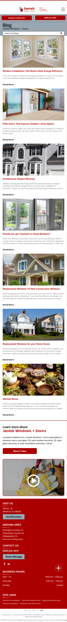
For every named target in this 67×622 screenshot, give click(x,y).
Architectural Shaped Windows (19, 179)
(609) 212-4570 (10, 551)
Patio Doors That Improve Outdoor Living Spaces (28, 124)
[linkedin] (9, 564)
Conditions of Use (39, 615)
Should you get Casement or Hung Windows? (26, 234)
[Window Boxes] (33, 380)
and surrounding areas (13, 539)
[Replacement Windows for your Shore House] (33, 325)
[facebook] (4, 564)
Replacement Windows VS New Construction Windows (31, 289)
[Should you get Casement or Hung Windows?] (33, 214)
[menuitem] (12, 600)
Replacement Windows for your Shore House (26, 344)
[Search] (33, 33)
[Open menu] (63, 9)
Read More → (9, 84)
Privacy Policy (5, 615)
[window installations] (33, 52)
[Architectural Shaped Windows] (33, 159)
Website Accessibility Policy (33, 617)
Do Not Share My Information (22, 615)
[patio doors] (33, 104)
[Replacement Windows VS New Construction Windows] (33, 269)
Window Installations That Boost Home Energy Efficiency (32, 71)
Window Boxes (10, 399)
